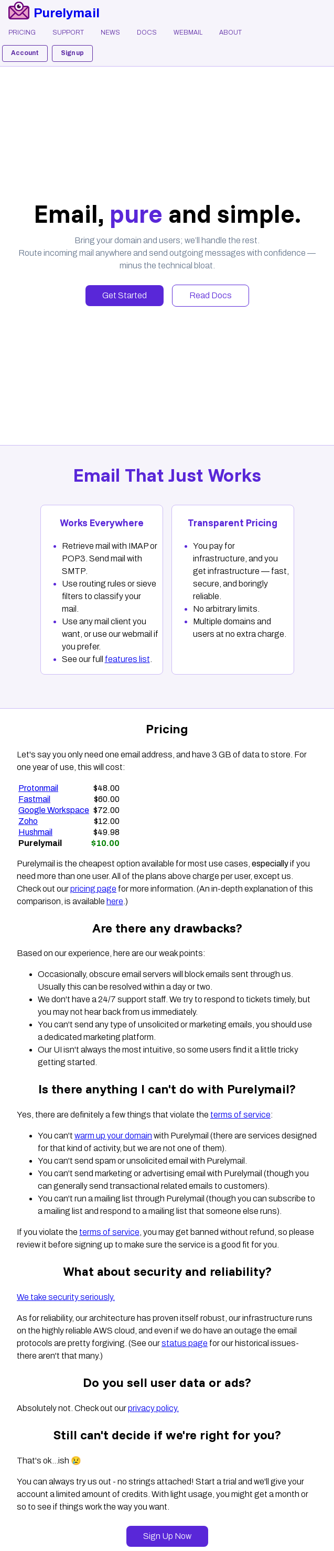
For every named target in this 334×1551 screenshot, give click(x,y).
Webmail (188, 32)
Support (68, 32)
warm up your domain (113, 1135)
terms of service (240, 1114)
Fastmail (34, 799)
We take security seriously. (66, 1297)
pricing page (93, 888)
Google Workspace (53, 810)
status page (184, 1343)
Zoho (28, 821)
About (230, 32)
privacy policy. (153, 1408)
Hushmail (35, 832)
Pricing (22, 32)
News (110, 32)
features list (127, 659)
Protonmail (38, 788)
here (114, 901)
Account (25, 53)
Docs (147, 32)
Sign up (72, 53)
